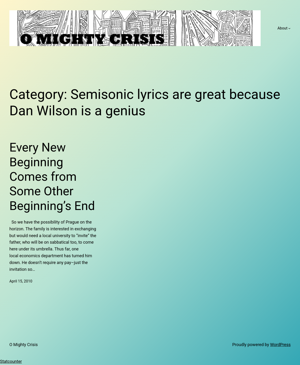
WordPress (280, 344)
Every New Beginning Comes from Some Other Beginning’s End (52, 176)
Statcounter (11, 361)
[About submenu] (289, 28)
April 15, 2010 (20, 281)
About (283, 28)
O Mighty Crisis (23, 344)
